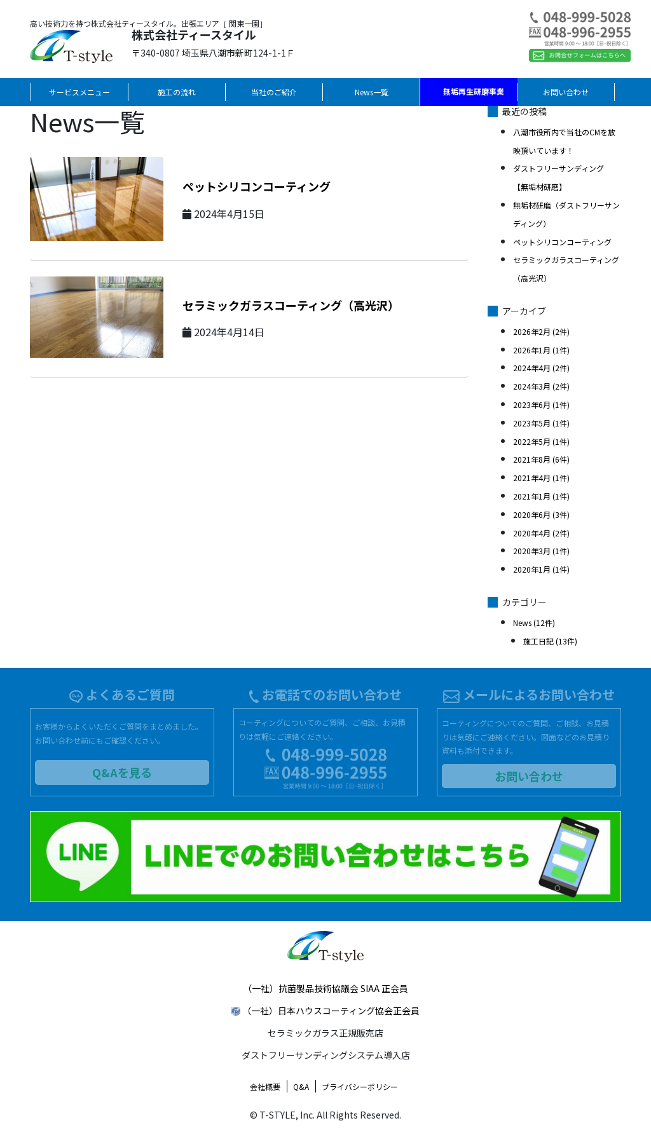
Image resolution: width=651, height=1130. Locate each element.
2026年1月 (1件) (541, 349)
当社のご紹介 (274, 91)
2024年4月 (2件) (541, 367)
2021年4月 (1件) (541, 477)
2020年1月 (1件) (541, 569)
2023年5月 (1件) (541, 423)
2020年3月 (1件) (541, 550)
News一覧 (371, 91)
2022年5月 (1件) (541, 441)
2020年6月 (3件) (541, 514)
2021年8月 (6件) (541, 459)
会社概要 (265, 1086)
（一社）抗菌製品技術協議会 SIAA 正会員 (325, 988)
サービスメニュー (79, 91)
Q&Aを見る (122, 772)
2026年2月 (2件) (541, 331)
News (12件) (534, 622)
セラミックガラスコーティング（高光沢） (290, 305)
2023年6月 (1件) (541, 404)
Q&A (301, 1086)
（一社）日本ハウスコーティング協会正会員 (331, 1010)
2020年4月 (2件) (541, 533)
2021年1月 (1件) (541, 496)
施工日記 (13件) (550, 641)
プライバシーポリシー (360, 1086)
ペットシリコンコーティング (256, 186)
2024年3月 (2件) (541, 386)
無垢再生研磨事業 (473, 91)
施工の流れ (177, 91)
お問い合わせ (566, 91)
